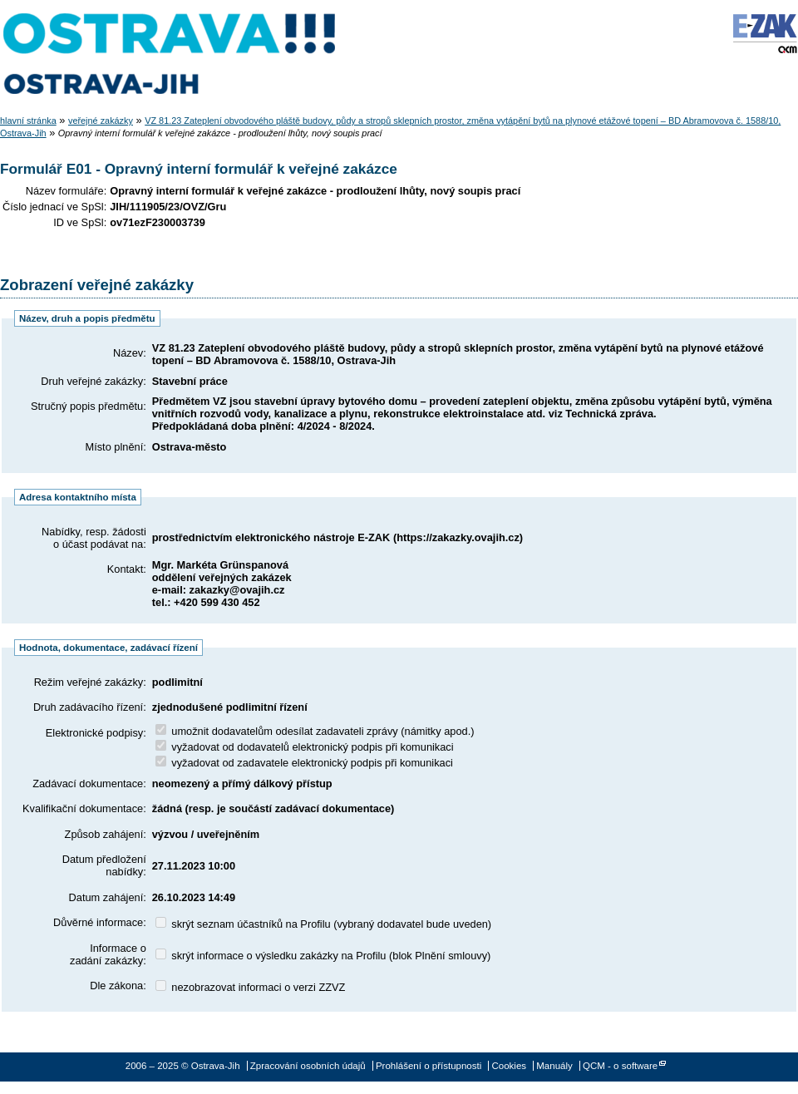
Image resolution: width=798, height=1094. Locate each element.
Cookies (508, 1066)
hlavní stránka (28, 121)
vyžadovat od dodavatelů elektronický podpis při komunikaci (304, 747)
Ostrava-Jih (170, 54)
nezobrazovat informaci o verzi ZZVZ (250, 987)
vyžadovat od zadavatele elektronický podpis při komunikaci (304, 762)
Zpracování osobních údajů (308, 1066)
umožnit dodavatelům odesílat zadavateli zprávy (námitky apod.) (315, 731)
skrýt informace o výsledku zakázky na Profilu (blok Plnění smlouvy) (323, 955)
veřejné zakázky (100, 121)
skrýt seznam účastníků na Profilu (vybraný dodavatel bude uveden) (323, 924)
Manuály (554, 1066)
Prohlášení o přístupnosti (428, 1066)
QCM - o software (620, 1066)
